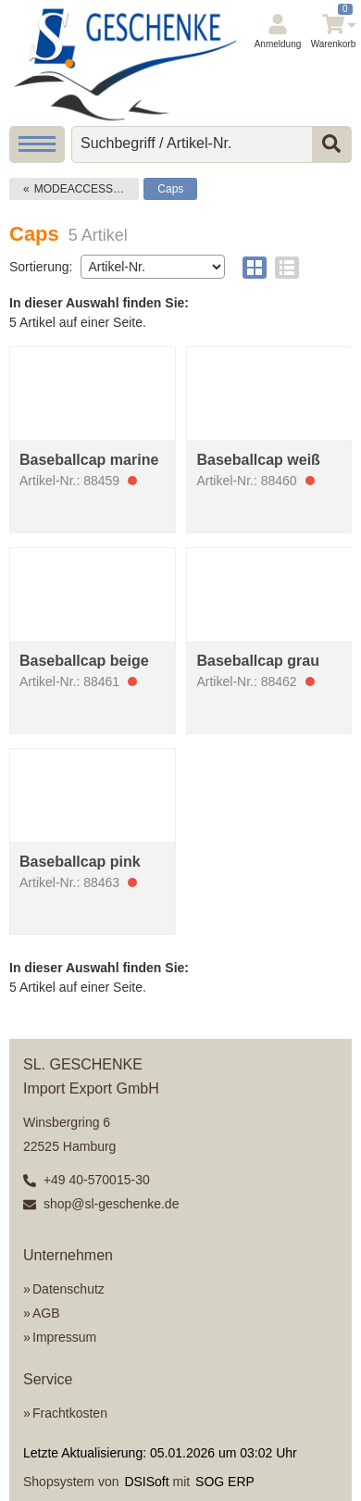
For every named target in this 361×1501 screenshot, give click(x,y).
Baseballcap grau (257, 661)
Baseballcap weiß (257, 460)
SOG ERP (225, 1481)
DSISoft (146, 1481)
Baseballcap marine (88, 460)
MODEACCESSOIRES (86, 188)
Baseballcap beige (84, 661)
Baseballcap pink (80, 861)
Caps (170, 188)
